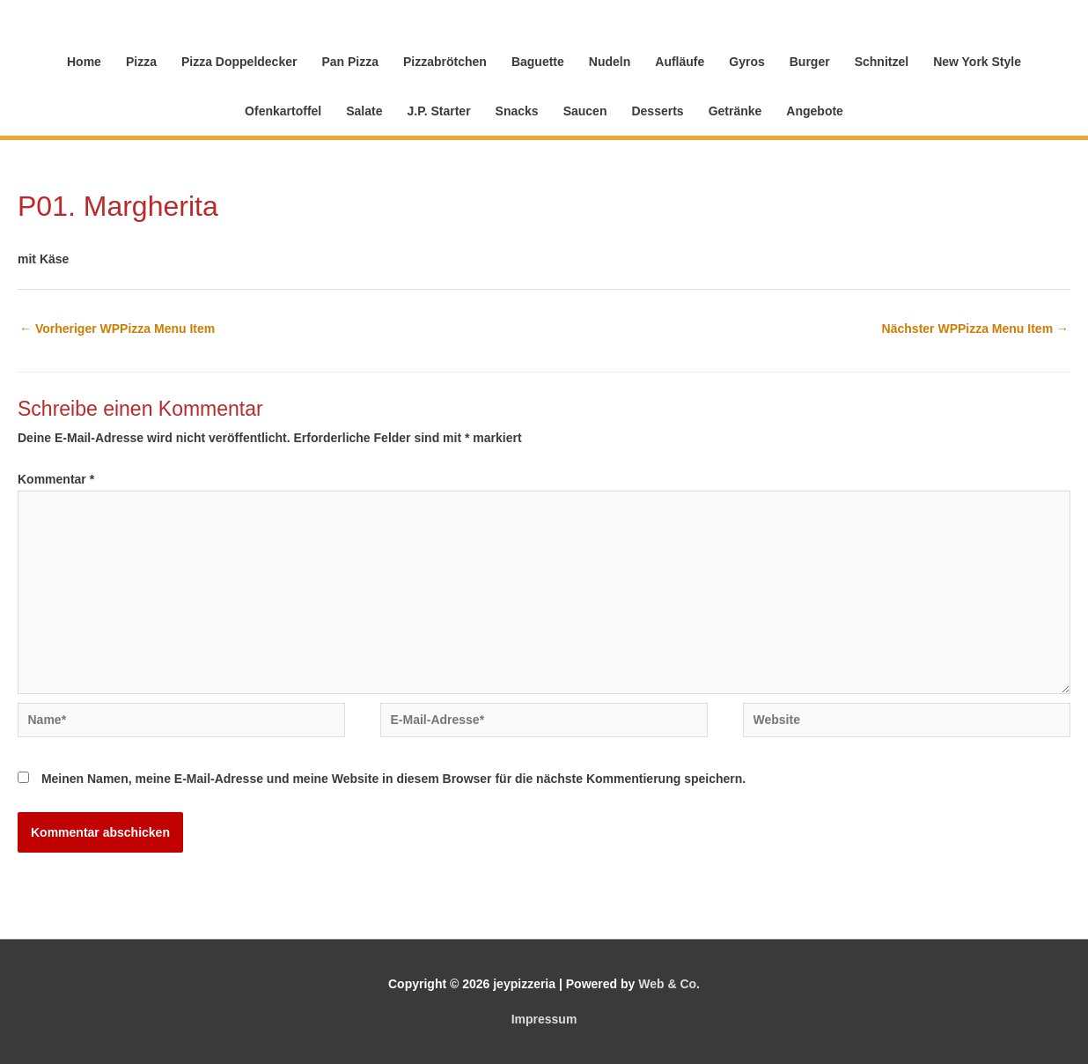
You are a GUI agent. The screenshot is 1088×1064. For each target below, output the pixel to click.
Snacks (517, 111)
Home (84, 62)
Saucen (585, 111)
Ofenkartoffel (283, 111)
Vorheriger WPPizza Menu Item (117, 328)
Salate (364, 111)
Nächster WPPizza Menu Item (975, 328)
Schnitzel (881, 62)
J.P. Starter (438, 111)
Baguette (537, 62)
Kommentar (56, 479)
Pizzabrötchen (445, 62)
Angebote (814, 111)
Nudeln (609, 62)
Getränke (735, 111)
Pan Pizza (350, 62)
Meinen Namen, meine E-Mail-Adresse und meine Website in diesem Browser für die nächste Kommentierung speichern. (393, 779)
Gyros (746, 62)
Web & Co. (669, 984)
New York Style (977, 62)
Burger (810, 62)
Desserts (657, 111)
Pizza (141, 62)
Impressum (544, 1019)
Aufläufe (679, 62)
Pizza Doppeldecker (239, 62)
